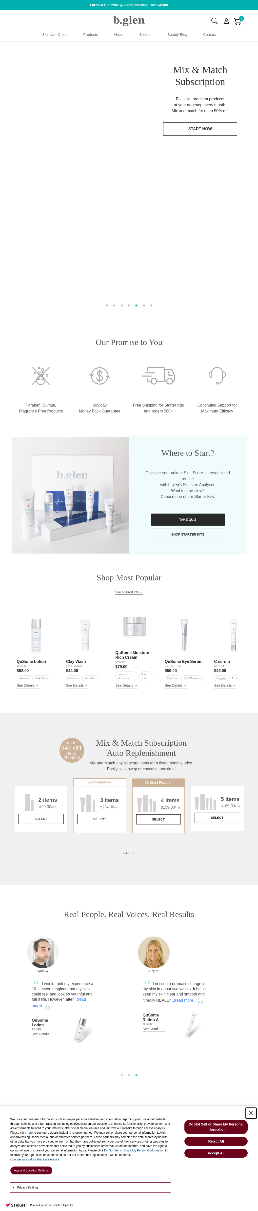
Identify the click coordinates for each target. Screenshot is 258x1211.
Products (90, 34)
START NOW (200, 129)
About (118, 34)
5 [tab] (136, 175)
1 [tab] (106, 175)
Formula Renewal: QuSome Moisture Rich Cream (129, 5)
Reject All (216, 1141)
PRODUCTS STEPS (70, 1080)
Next (247, 885)
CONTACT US (187, 1067)
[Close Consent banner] (251, 1113)
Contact (209, 34)
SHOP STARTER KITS (187, 421)
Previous (10, 885)
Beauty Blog (177, 34)
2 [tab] (114, 175)
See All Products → (129, 478)
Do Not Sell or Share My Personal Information (134, 1150)
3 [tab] (121, 175)
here (30, 1132)
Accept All (216, 1153)
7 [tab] (151, 175)
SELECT (41, 705)
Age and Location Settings (31, 1170)
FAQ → (129, 739)
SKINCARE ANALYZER (70, 1049)
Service (145, 34)
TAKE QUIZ (187, 406)
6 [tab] (143, 175)
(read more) (186, 886)
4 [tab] (129, 175)
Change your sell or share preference (34, 1159)
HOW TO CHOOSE (70, 1064)
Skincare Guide (55, 34)
